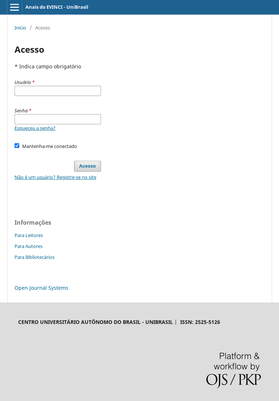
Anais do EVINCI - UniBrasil (56, 7)
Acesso (87, 166)
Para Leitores (29, 235)
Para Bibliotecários (34, 257)
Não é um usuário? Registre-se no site (55, 177)
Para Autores (29, 246)
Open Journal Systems (41, 287)
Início (20, 27)
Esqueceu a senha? (35, 128)
